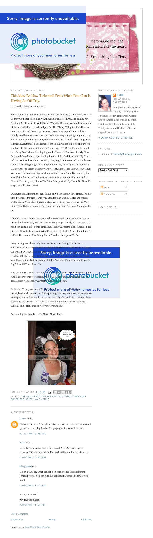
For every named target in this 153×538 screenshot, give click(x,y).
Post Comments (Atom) (37, 526)
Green (23, 418)
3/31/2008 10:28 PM (33, 433)
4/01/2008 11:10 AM (33, 485)
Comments (108, 194)
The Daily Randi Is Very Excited (41, 396)
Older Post (86, 519)
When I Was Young (37, 399)
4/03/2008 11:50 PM (33, 504)
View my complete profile (115, 138)
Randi (120, 95)
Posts (105, 187)
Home (52, 519)
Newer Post (17, 519)
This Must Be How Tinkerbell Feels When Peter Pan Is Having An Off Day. (50, 98)
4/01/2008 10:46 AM (33, 457)
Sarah (23, 442)
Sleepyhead (26, 466)
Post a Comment (19, 513)
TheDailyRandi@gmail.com (127, 153)
